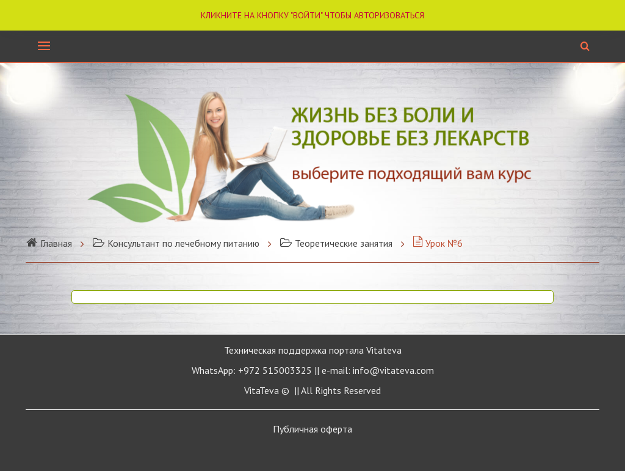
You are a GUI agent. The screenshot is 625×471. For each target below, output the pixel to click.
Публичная (312, 429)
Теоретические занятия (336, 243)
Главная (49, 243)
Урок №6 (438, 243)
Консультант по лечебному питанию (175, 243)
